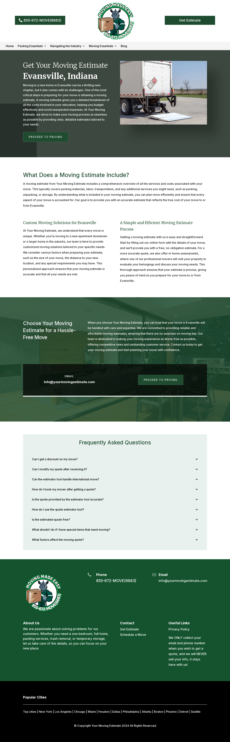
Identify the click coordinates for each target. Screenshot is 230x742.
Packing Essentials (30, 46)
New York (45, 711)
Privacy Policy (179, 629)
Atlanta (146, 711)
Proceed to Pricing (46, 136)
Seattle (196, 711)
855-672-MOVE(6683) (42, 20)
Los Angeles (63, 711)
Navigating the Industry (65, 46)
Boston (158, 711)
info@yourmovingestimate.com (69, 382)
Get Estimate (190, 20)
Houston (104, 711)
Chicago (79, 711)
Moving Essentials (101, 46)
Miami (92, 711)
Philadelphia (131, 711)
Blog (124, 46)
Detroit (183, 711)
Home (10, 46)
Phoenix (171, 711)
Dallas (116, 711)
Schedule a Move (133, 635)
